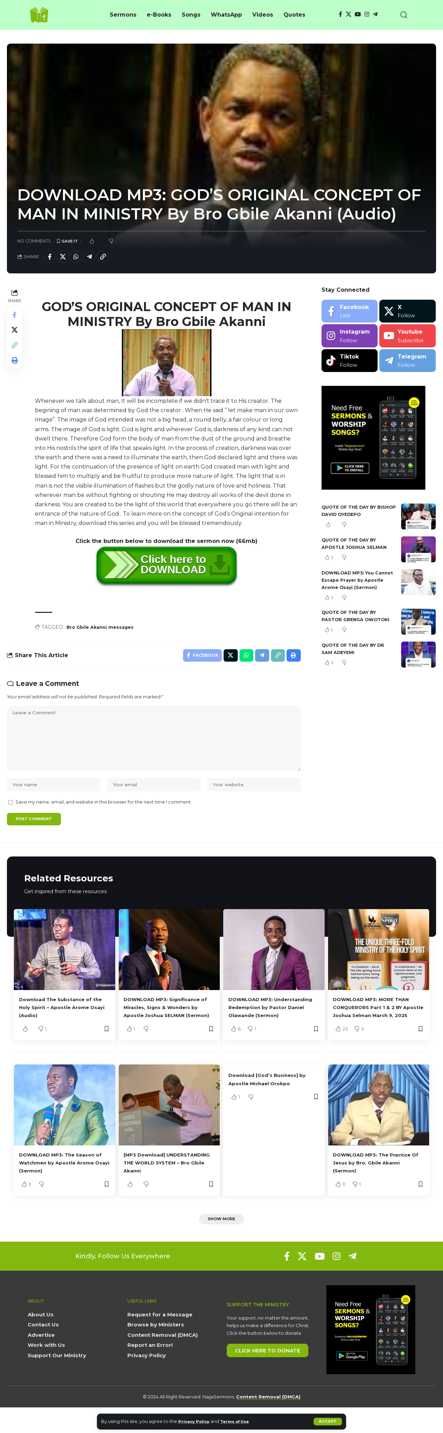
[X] (348, 14)
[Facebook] (340, 14)
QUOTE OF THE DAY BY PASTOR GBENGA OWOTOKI (352, 628)
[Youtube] (407, 338)
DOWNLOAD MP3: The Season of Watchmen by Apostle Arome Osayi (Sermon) (64, 1187)
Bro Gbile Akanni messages (103, 629)
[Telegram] (375, 14)
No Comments (34, 241)
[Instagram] (367, 14)
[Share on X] (65, 258)
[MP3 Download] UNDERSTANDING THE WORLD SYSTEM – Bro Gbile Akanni (168, 1187)
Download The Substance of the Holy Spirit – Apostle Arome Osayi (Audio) (61, 1023)
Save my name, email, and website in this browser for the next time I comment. (104, 816)
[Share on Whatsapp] (80, 258)
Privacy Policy (195, 1421)
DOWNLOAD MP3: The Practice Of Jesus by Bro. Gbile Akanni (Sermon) (370, 1187)
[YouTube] (358, 14)
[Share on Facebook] (50, 258)
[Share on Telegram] (95, 258)
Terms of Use (240, 1421)
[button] (327, 1421)
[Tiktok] (350, 362)
